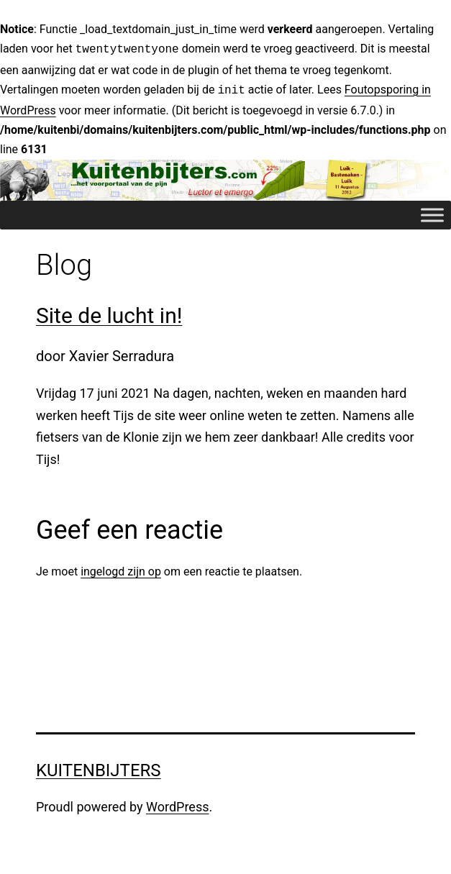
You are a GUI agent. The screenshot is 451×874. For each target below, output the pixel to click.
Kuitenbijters (98, 767)
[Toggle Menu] (432, 212)
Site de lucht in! (109, 312)
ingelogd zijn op (121, 568)
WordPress (177, 803)
